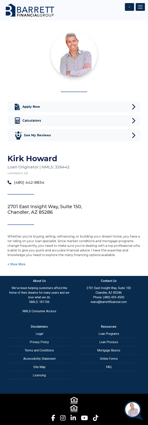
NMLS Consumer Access (39, 311)
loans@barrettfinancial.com (109, 302)
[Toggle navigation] (140, 7)
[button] (16, 264)
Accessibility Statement (39, 359)
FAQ (109, 367)
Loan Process (108, 342)
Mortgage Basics (108, 350)
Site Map (39, 367)
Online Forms (109, 359)
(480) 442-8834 (26, 182)
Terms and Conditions (39, 350)
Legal (39, 334)
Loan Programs (108, 334)
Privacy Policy (39, 342)
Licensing (39, 375)
